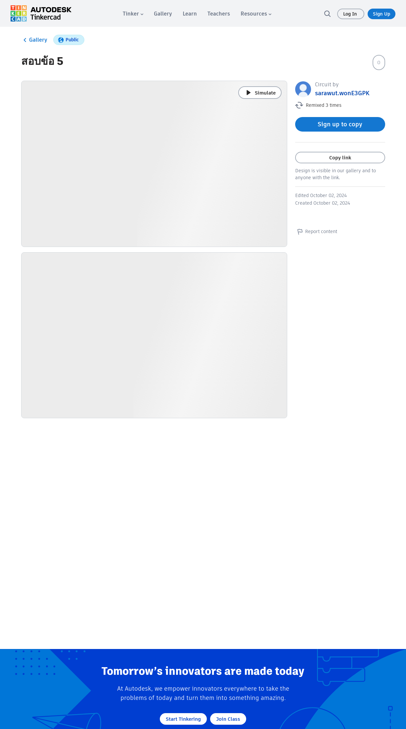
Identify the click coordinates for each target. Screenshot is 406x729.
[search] (327, 14)
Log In (350, 14)
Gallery (34, 40)
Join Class (228, 718)
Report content (316, 231)
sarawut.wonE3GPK (342, 93)
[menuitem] (133, 14)
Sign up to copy (340, 124)
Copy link (340, 157)
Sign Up (381, 14)
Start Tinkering (183, 718)
